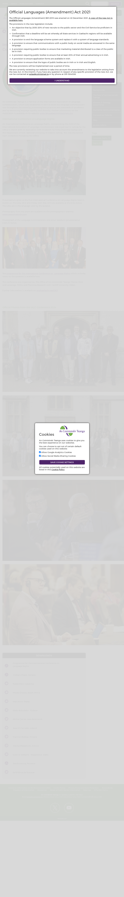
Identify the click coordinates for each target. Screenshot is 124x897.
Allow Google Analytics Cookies (55, 452)
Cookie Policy (58, 469)
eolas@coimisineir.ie (39, 74)
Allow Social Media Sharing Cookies (57, 456)
